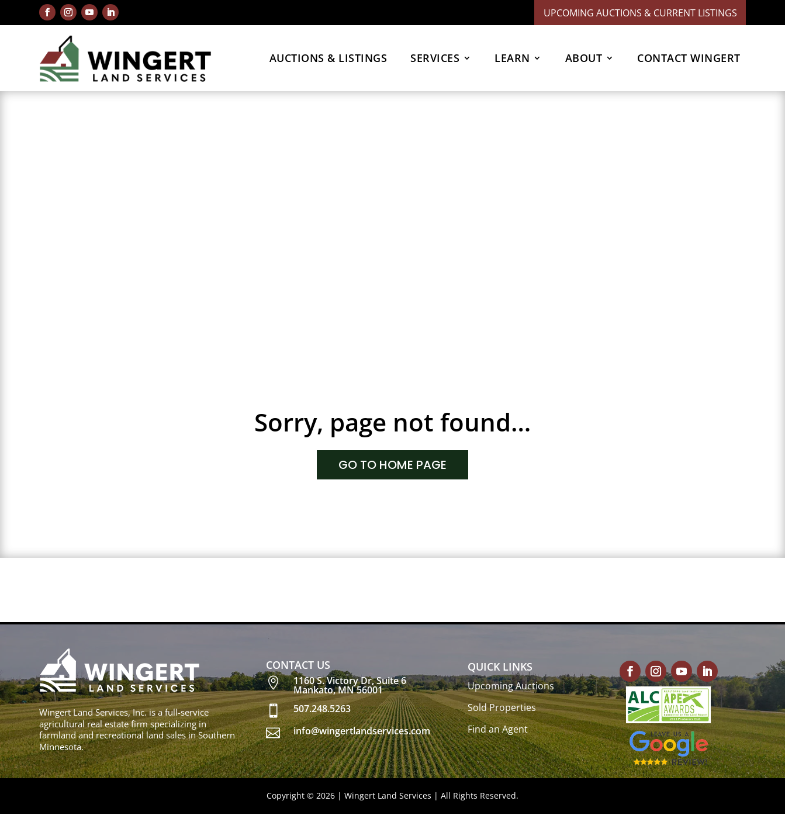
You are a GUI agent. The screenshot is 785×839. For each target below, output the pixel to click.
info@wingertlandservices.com (361, 730)
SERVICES (434, 58)
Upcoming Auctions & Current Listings (640, 12)
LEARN (512, 58)
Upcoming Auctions (511, 685)
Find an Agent (498, 729)
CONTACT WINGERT (689, 58)
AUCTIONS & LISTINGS (328, 58)
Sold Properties (502, 707)
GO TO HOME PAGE (392, 465)
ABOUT (584, 58)
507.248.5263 (322, 708)
